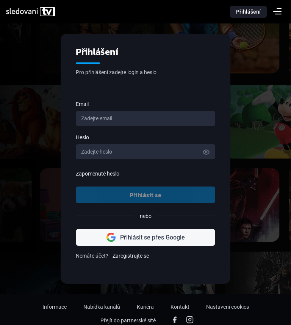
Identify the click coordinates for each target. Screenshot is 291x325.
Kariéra (145, 307)
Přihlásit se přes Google (145, 237)
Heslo (82, 137)
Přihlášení (248, 12)
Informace (54, 307)
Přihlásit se (145, 194)
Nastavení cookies (227, 307)
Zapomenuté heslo (97, 174)
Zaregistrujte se (131, 256)
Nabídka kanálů (101, 307)
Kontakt (180, 307)
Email (82, 104)
